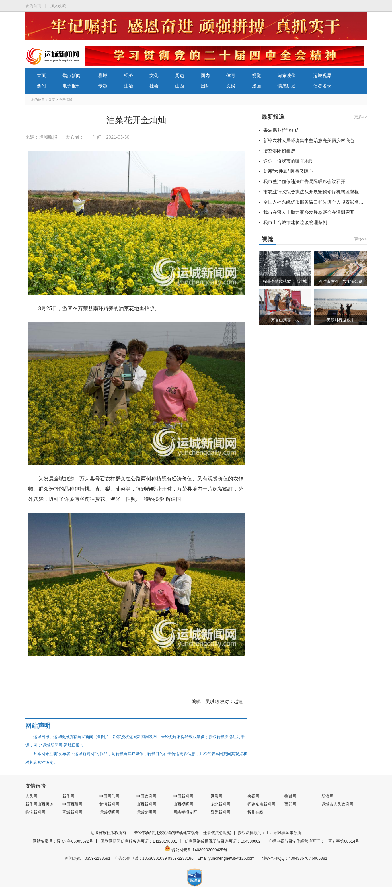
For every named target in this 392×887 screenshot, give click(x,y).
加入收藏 (58, 5)
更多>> (360, 116)
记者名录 (322, 85)
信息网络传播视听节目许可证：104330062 (222, 841)
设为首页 (33, 5)
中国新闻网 (183, 796)
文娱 (230, 85)
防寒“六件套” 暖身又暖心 (288, 171)
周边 (179, 75)
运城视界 (322, 75)
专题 (102, 85)
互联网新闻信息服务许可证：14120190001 (139, 841)
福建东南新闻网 (261, 804)
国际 (205, 85)
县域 (102, 75)
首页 (41, 75)
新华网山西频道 (39, 804)
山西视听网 (183, 804)
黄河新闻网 (109, 804)
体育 (230, 75)
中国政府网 (146, 796)
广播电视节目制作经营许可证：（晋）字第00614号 (313, 841)
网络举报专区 (185, 812)
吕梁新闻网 (220, 812)
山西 (179, 85)
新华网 (68, 796)
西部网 (290, 804)
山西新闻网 (146, 804)
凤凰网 (216, 796)
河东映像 (287, 75)
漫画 (256, 85)
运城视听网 (109, 812)
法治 (128, 85)
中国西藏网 (72, 804)
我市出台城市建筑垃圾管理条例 (295, 222)
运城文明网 (146, 812)
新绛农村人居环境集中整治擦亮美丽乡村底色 (308, 140)
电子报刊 (71, 85)
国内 (205, 75)
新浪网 (327, 796)
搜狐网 (290, 796)
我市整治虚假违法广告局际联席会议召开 (304, 181)
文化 (154, 75)
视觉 (256, 75)
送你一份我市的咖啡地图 (288, 161)
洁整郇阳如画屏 (279, 150)
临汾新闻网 (35, 812)
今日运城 (65, 100)
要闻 (41, 85)
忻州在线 (255, 812)
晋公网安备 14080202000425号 (196, 849)
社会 (154, 85)
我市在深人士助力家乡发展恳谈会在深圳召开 (308, 212)
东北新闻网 (220, 804)
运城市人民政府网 (337, 804)
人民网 (31, 796)
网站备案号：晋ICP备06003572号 (63, 841)
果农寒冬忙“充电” (280, 130)
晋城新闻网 (72, 812)
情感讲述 (287, 85)
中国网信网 (109, 796)
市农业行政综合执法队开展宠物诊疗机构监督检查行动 (318, 191)
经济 (128, 75)
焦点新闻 (71, 75)
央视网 (253, 796)
